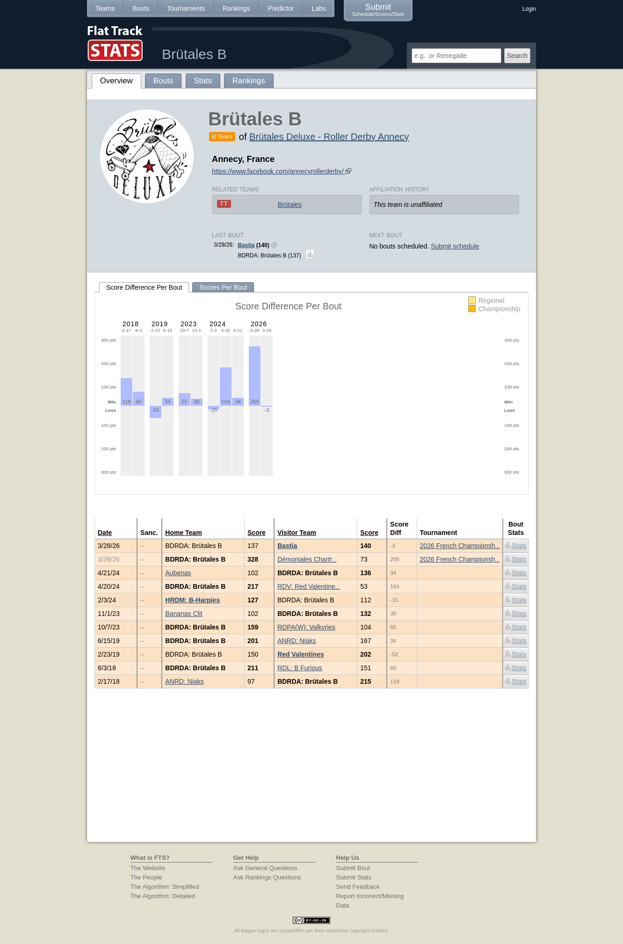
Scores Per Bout (223, 287)
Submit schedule (455, 246)
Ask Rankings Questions (267, 877)
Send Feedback (358, 886)
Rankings (236, 8)
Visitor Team (296, 532)
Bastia (246, 245)
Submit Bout (353, 867)
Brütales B (194, 54)
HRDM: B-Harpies (192, 600)
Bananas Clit (183, 613)
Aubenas (178, 573)
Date (105, 532)
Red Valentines (300, 654)
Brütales (290, 204)
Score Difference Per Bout (144, 287)
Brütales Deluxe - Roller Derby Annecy (329, 137)
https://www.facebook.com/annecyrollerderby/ (281, 171)
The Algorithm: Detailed (163, 896)
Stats (516, 545)
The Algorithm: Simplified (164, 886)
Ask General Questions (265, 867)
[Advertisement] (311, 771)
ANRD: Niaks (296, 640)
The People (146, 877)
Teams (105, 8)
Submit (378, 9)
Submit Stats (354, 877)
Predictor (281, 8)
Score (256, 532)
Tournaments (186, 8)
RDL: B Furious (299, 668)
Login (529, 9)
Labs (319, 8)
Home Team (183, 532)
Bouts (140, 8)
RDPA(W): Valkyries (306, 627)
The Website (148, 867)
